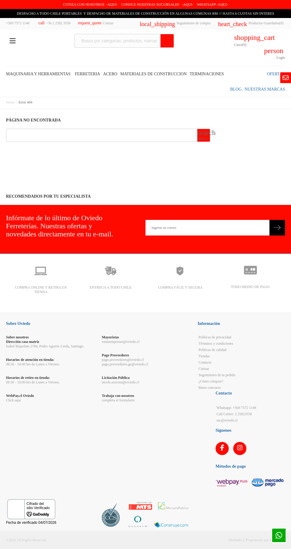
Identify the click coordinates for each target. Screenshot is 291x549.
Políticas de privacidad (214, 337)
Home (10, 102)
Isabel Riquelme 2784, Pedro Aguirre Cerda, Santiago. (45, 346)
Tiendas (204, 356)
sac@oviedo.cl (227, 420)
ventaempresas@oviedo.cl (121, 342)
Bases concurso (209, 388)
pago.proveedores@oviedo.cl (123, 360)
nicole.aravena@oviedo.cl (120, 382)
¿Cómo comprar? (210, 381)
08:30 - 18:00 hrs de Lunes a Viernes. (33, 364)
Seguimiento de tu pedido (216, 375)
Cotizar (203, 369)
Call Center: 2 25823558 (234, 414)
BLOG (236, 89)
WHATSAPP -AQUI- (212, 4)
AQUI (187, 4)
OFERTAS (276, 74)
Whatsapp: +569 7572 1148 (236, 408)
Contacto (204, 362)
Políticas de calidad (212, 350)
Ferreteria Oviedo (44, 41)
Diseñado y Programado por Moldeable (256, 540)
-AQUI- (112, 4)
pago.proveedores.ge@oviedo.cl (125, 364)
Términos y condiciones (215, 343)
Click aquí (13, 400)
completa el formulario (118, 400)
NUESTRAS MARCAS (265, 89)
